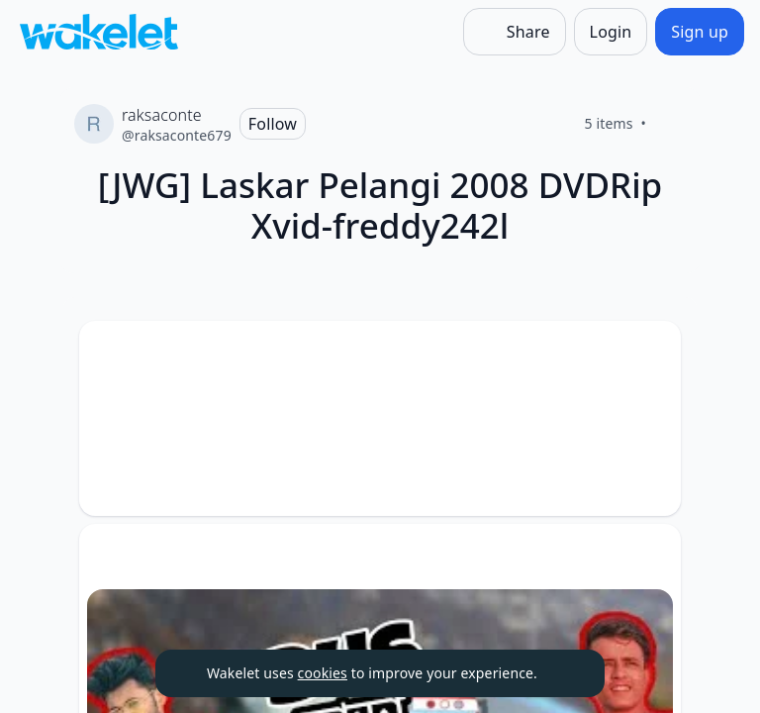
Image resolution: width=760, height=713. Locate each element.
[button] (649, 354)
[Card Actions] (649, 352)
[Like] (670, 124)
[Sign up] (699, 31)
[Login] (611, 31)
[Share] (514, 31)
